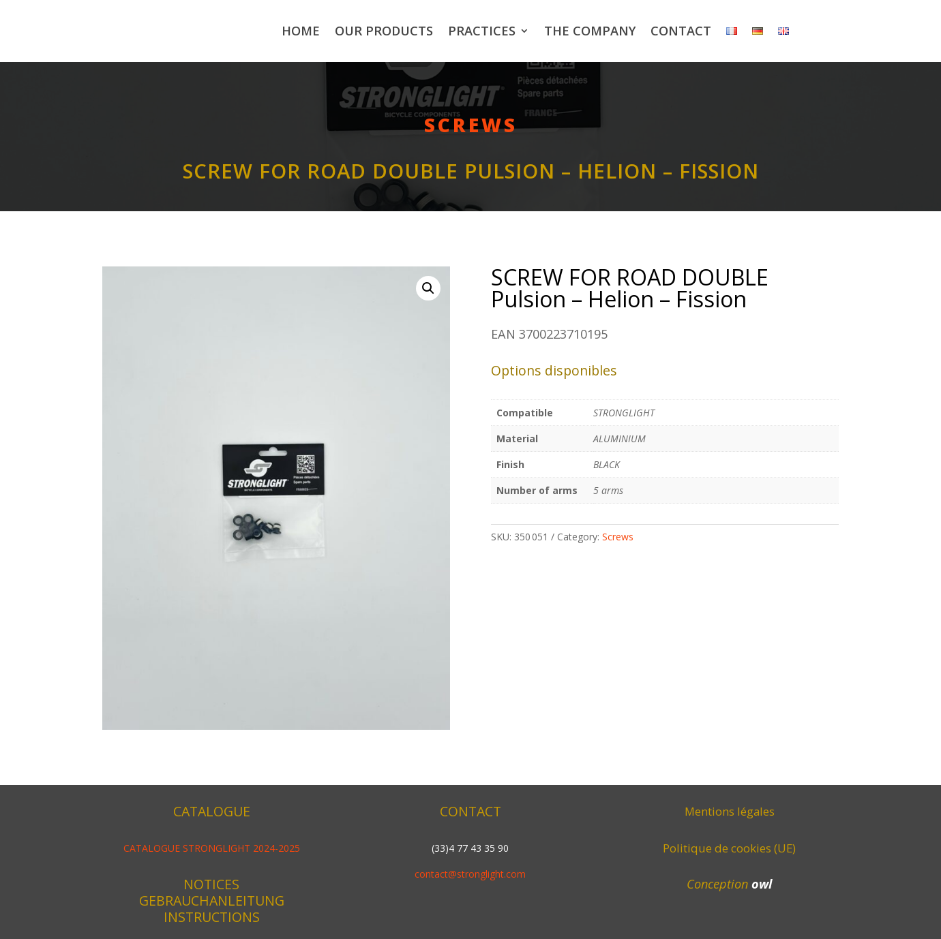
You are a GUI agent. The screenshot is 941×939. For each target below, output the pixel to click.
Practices (482, 30)
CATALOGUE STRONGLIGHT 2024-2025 (211, 848)
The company (590, 30)
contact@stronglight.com (470, 873)
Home (301, 30)
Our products (384, 30)
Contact (681, 30)
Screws (471, 125)
